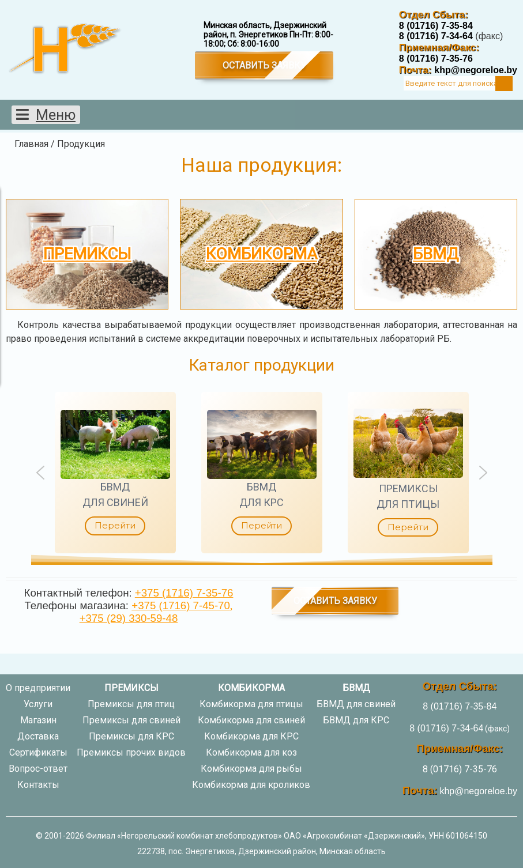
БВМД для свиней (356, 704)
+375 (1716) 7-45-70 (180, 605)
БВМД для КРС (356, 720)
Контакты (38, 784)
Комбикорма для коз (251, 752)
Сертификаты (38, 752)
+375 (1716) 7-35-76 (184, 593)
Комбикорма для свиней (251, 720)
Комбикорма (261, 253)
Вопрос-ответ (38, 768)
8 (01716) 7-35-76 (436, 58)
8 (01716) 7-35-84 (436, 26)
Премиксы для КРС (131, 736)
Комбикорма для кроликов (251, 784)
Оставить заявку (264, 65)
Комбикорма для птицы (251, 704)
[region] (261, 472)
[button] (115, 472)
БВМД (435, 253)
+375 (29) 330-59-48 (129, 618)
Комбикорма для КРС (251, 736)
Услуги (38, 704)
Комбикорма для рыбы (251, 768)
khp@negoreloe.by (475, 70)
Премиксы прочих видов (131, 752)
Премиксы (87, 253)
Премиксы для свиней (131, 720)
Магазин (38, 720)
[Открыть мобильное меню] (46, 114)
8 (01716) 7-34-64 (436, 36)
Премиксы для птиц (131, 704)
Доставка (38, 736)
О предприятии (38, 687)
